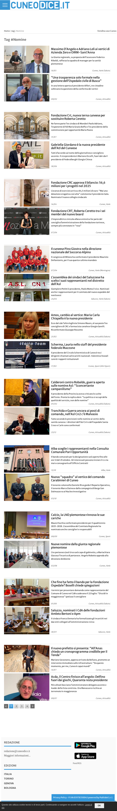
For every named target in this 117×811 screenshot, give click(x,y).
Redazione (12, 742)
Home (7, 31)
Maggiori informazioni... (17, 755)
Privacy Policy (60, 797)
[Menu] (5, 5)
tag (13, 31)
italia (8, 774)
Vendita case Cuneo (106, 31)
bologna (10, 787)
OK (99, 805)
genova (9, 783)
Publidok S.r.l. (106, 797)
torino (9, 778)
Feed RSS (77, 763)
